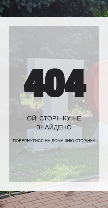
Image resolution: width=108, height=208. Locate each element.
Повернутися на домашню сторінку (54, 140)
